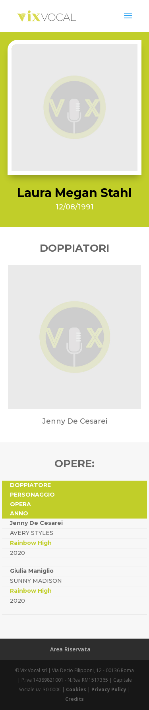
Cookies (76, 689)
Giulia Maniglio (32, 570)
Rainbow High (31, 542)
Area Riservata (70, 649)
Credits (74, 699)
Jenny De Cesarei (36, 523)
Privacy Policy (108, 689)
